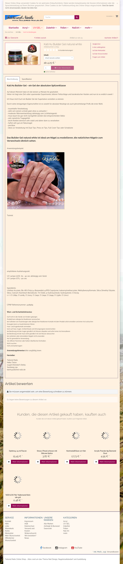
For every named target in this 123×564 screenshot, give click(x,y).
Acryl (25, 27)
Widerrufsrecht (30, 533)
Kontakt (8, 521)
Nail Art (76, 27)
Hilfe (7, 524)
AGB (26, 524)
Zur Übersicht (12, 38)
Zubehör (51, 27)
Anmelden (110, 16)
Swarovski (48, 528)
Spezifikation (27, 79)
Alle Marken (48, 524)
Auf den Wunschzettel (99, 54)
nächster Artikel (111, 38)
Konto (7, 531)
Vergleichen (96, 44)
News (27, 538)
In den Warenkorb (63, 68)
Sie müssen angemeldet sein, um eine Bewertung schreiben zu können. (40, 391)
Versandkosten (113, 552)
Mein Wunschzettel (12, 536)
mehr (88, 27)
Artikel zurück (40, 38)
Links (7, 526)
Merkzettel (9, 533)
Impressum (29, 521)
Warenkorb (9, 528)
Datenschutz (29, 526)
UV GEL (38, 27)
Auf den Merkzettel (98, 50)
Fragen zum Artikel (98, 57)
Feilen (64, 27)
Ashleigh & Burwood (52, 526)
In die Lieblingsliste (98, 47)
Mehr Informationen (20, 462)
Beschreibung (12, 79)
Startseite (14, 27)
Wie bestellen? (30, 536)
